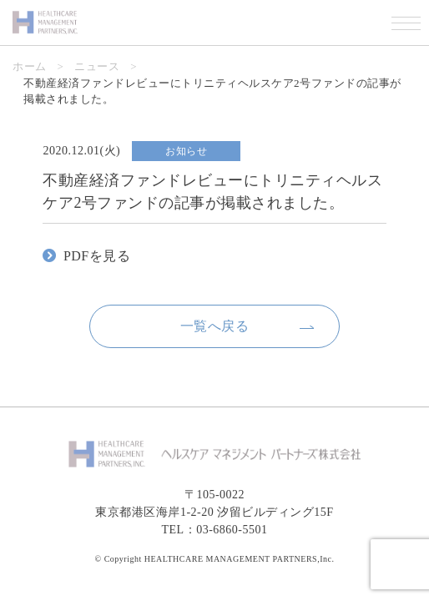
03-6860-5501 (231, 529)
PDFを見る (96, 256)
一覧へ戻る (215, 326)
